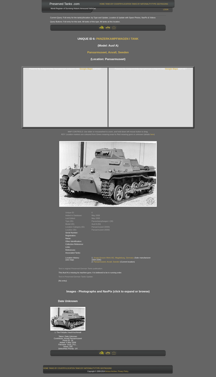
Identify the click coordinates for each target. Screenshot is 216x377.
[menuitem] (102, 4)
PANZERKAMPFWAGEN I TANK (117, 38)
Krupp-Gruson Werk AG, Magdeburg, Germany (114, 258)
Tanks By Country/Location (118, 4)
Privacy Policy (123, 371)
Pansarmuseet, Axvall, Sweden (108, 52)
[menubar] (133, 4)
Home (102, 4)
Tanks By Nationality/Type (144, 4)
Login (165, 9)
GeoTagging (162, 4)
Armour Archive (111, 371)
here (152, 134)
